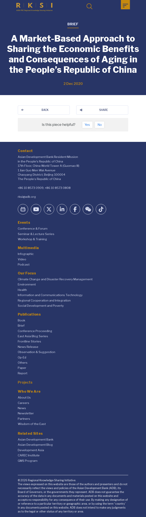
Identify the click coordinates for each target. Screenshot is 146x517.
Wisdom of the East (32, 424)
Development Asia (31, 450)
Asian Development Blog (35, 444)
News (22, 408)
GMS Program (27, 460)
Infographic (26, 254)
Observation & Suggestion (36, 352)
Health (22, 290)
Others (23, 362)
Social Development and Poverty (41, 305)
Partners (24, 418)
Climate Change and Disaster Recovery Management (55, 279)
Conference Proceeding (35, 331)
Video (22, 259)
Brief (21, 325)
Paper (22, 368)
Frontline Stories (29, 341)
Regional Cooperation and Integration (44, 300)
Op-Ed (22, 357)
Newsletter (26, 413)
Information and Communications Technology (50, 295)
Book (21, 320)
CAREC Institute (29, 455)
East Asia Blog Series (33, 336)
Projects (25, 382)
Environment (27, 284)
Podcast (23, 264)
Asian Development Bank (35, 439)
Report (22, 373)
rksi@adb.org (27, 196)
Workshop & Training (32, 239)
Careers (23, 403)
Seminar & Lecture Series (36, 234)
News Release (28, 346)
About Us (24, 397)
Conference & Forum (32, 228)
